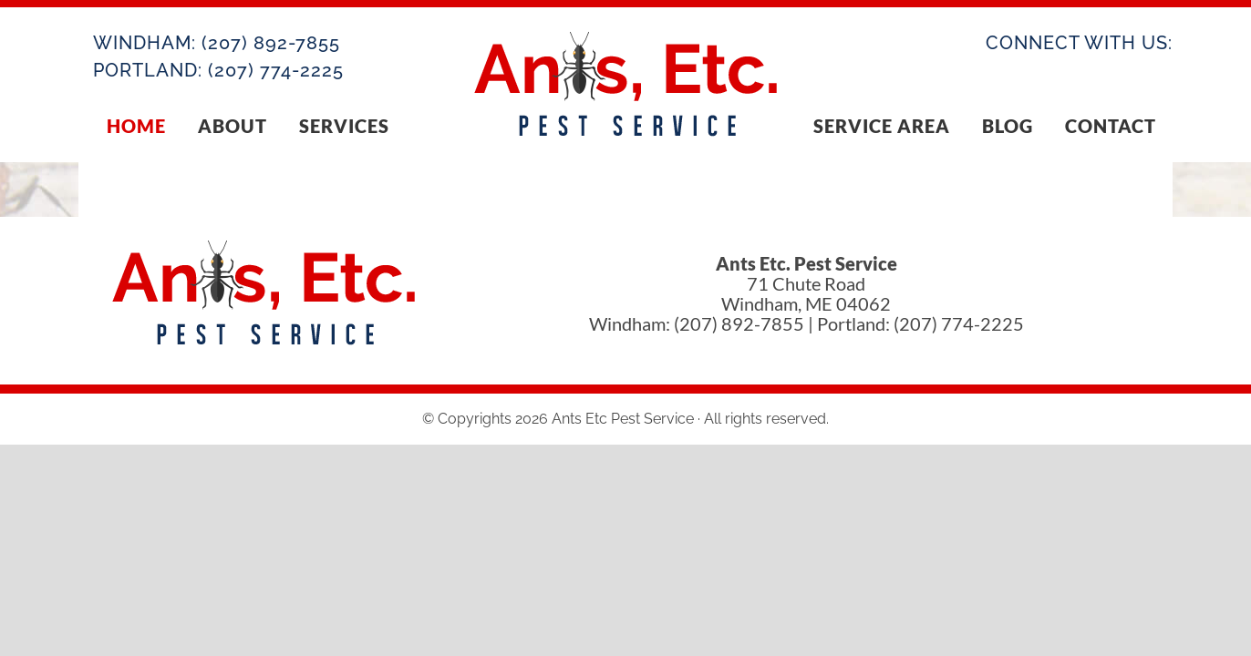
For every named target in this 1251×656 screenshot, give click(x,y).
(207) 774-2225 (276, 70)
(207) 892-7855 (271, 43)
